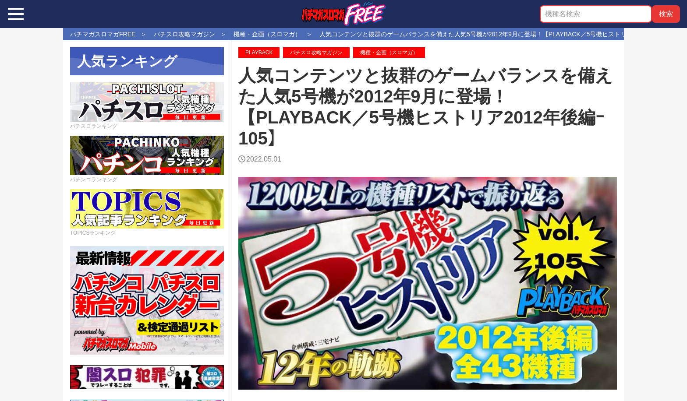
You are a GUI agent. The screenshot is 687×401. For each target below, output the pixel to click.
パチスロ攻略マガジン (316, 52)
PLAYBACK (259, 52)
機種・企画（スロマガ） (389, 52)
